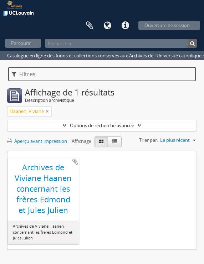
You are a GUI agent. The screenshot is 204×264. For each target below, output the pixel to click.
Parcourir (21, 43)
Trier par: (148, 140)
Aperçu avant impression (37, 141)
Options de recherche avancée (102, 125)
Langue (107, 26)
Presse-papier (89, 26)
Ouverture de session (167, 25)
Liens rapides (125, 26)
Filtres (24, 74)
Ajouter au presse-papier (75, 161)
